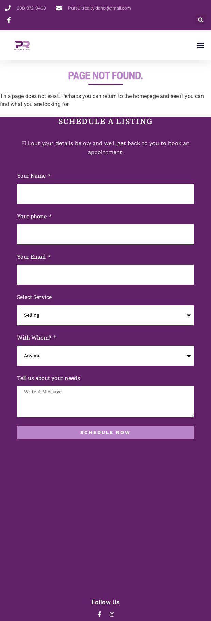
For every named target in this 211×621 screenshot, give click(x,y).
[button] (200, 20)
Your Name (32, 175)
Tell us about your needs (48, 377)
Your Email (32, 256)
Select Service (34, 296)
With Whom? (34, 337)
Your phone (32, 216)
